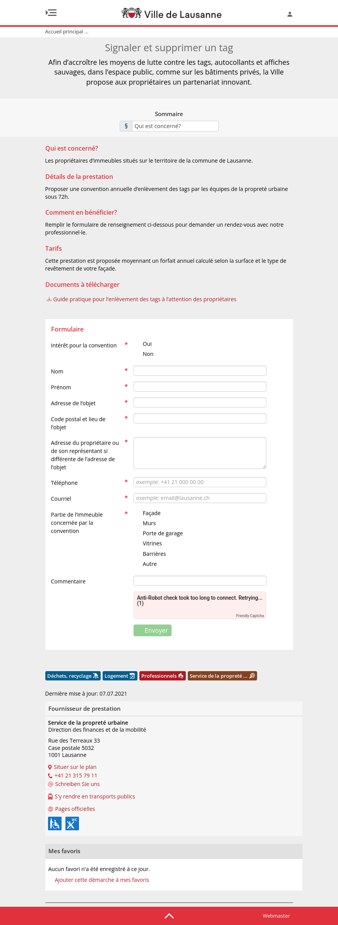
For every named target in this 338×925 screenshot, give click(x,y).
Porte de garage (158, 533)
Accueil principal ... (67, 31)
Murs (145, 523)
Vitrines (148, 543)
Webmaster (276, 915)
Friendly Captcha (250, 616)
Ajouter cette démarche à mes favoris (102, 879)
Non (144, 354)
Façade (147, 513)
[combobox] (175, 126)
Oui (143, 344)
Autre (145, 564)
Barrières (150, 554)
